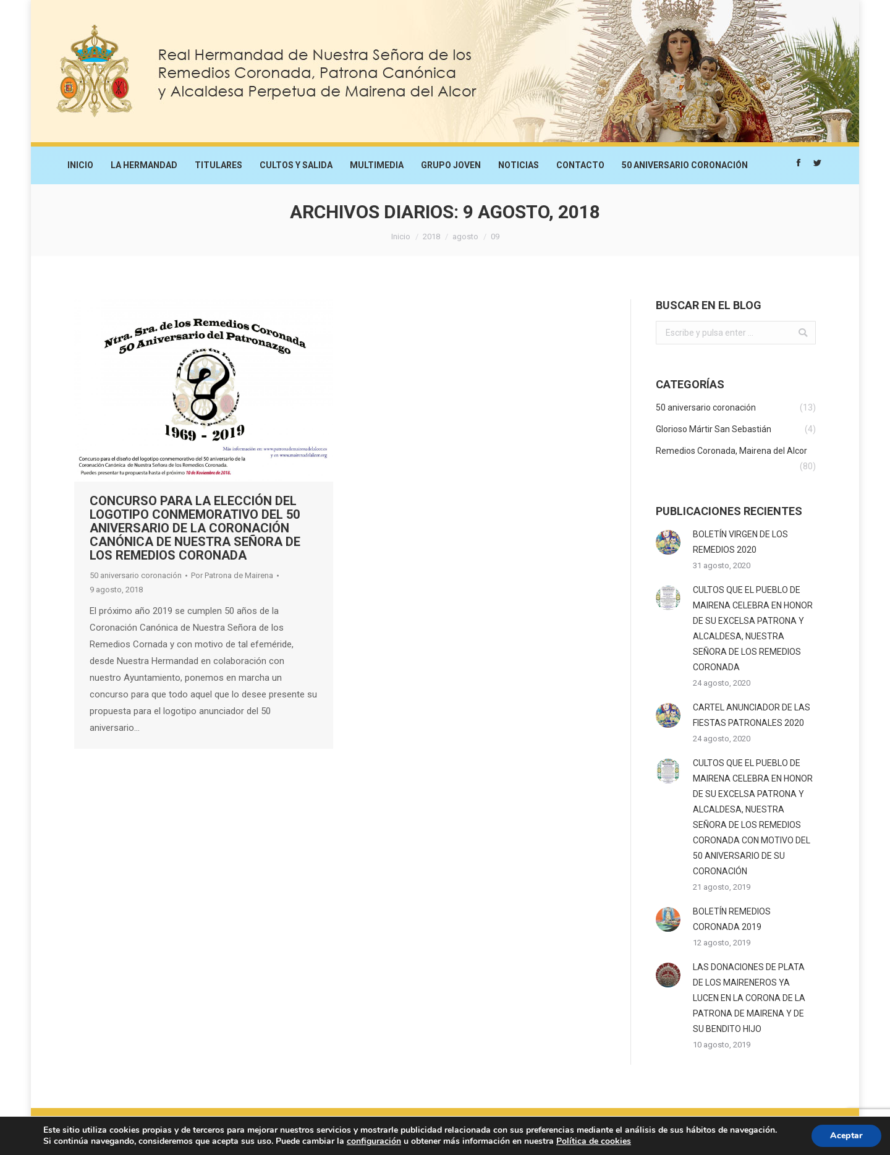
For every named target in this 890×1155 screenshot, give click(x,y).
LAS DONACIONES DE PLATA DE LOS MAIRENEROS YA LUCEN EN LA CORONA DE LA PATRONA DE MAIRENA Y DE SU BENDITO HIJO (749, 998)
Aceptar (846, 1135)
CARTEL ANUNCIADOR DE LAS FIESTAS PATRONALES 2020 (751, 715)
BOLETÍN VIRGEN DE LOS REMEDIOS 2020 (740, 542)
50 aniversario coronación (136, 575)
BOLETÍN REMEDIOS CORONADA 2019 (732, 919)
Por (232, 575)
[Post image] (668, 542)
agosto (465, 236)
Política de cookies (593, 1141)
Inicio (400, 236)
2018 (431, 236)
